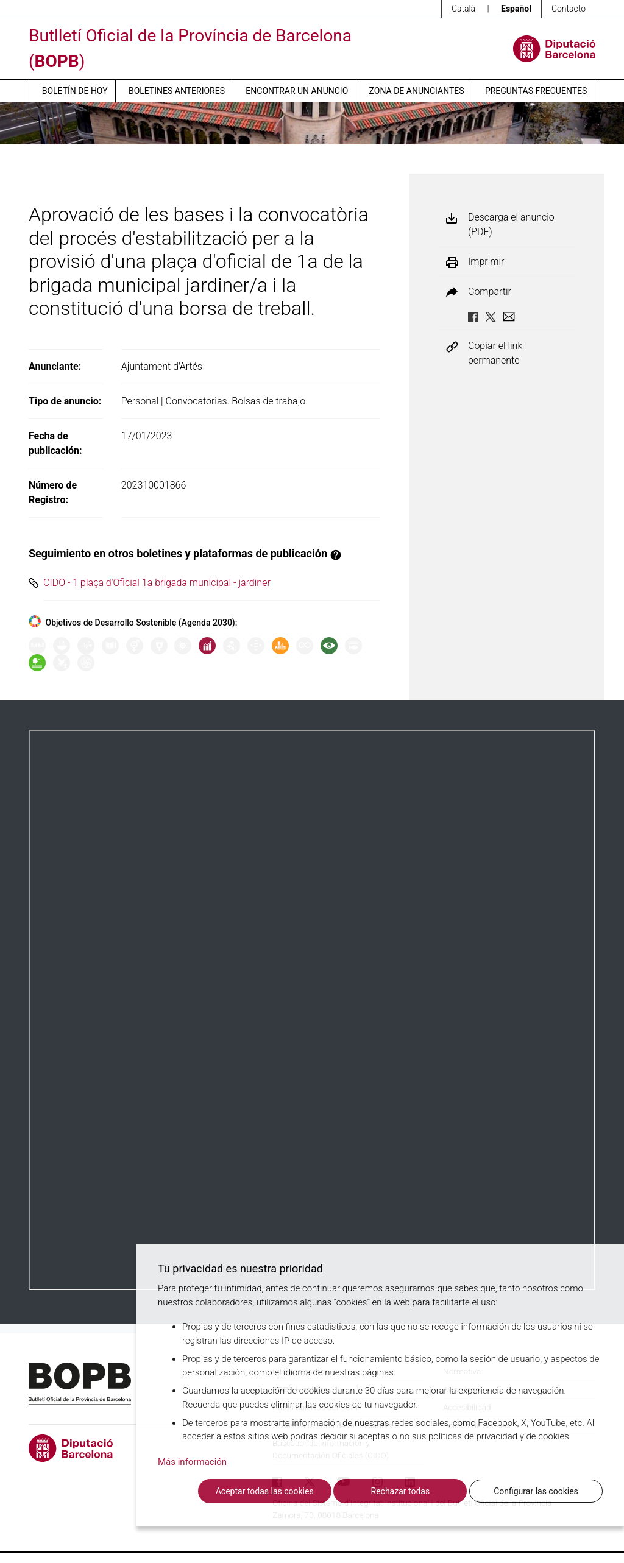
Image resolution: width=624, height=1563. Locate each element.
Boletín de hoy (75, 91)
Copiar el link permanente (495, 353)
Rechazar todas (400, 1491)
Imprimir (486, 262)
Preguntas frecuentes (536, 91)
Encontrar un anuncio (297, 91)
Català (463, 8)
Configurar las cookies (536, 1491)
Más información (192, 1461)
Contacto (568, 8)
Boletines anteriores (177, 91)
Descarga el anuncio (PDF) (511, 224)
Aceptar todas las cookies (265, 1491)
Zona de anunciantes (416, 91)
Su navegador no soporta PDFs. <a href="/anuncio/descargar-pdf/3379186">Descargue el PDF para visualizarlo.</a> (312, 1010)
